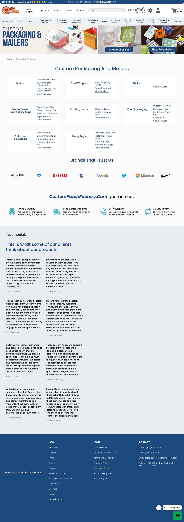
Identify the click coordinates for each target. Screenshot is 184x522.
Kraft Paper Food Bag (161, 113)
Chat (142, 12)
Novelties (178, 21)
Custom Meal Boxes (46, 135)
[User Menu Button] (150, 10)
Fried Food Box (44, 132)
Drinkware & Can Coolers (62, 21)
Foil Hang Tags (102, 141)
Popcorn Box (159, 117)
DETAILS (113, 2)
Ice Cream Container (47, 113)
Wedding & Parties (115, 21)
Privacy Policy (100, 447)
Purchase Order (101, 468)
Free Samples (29, 10)
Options (43, 10)
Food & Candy (151, 21)
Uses (51, 494)
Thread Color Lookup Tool (61, 478)
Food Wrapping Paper (102, 83)
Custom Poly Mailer (46, 79)
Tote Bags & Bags (93, 21)
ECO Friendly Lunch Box (46, 143)
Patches (31, 21)
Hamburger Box (160, 109)
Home (9, 59)
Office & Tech (127, 21)
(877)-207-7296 (153, 447)
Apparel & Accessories (77, 21)
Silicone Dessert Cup (47, 110)
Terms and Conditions (104, 457)
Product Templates (103, 473)
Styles (56, 10)
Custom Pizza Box (162, 105)
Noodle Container (45, 139)
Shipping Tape (102, 109)
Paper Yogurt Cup (45, 107)
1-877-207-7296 (136, 10)
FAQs (51, 457)
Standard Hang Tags (105, 132)
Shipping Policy (101, 463)
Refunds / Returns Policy (105, 452)
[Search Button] (123, 10)
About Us (53, 447)
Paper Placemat (103, 88)
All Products (7, 21)
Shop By (20, 21)
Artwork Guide (56, 499)
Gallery (52, 452)
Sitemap (53, 488)
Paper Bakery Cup (45, 116)
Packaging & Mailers (164, 21)
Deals (68, 10)
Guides (79, 10)
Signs (104, 21)
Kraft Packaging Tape (103, 113)
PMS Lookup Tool (57, 473)
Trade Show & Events (45, 21)
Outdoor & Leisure (140, 21)
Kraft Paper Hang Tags (103, 137)
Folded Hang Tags (104, 144)
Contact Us (54, 483)
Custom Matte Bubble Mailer (44, 84)
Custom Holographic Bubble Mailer (47, 89)
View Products (44, 93)
